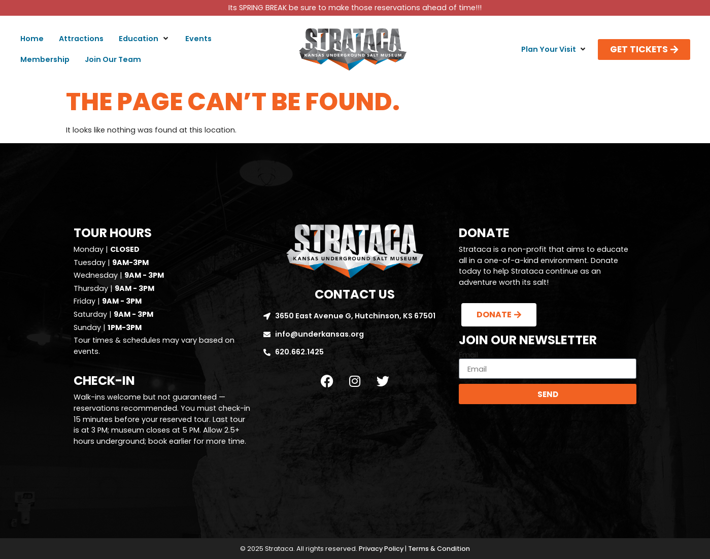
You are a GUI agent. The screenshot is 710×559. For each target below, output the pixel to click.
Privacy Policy (381, 548)
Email (468, 354)
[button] (144, 39)
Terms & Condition (439, 548)
